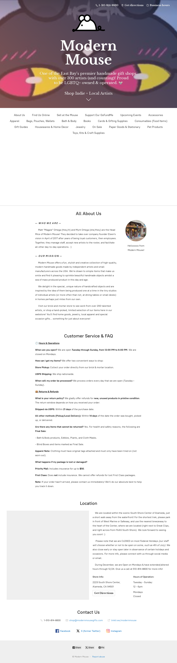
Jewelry (80, 127)
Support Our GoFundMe (99, 115)
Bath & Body (69, 121)
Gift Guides (21, 127)
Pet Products (155, 127)
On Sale (97, 127)
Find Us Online (41, 115)
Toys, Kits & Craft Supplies (89, 133)
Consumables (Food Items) (151, 121)
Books (87, 121)
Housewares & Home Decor (52, 127)
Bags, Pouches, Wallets (40, 121)
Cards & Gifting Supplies (113, 121)
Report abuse (98, 656)
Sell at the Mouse (67, 115)
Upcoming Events (130, 115)
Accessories (155, 115)
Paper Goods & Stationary (124, 127)
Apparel (14, 121)
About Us (19, 115)
